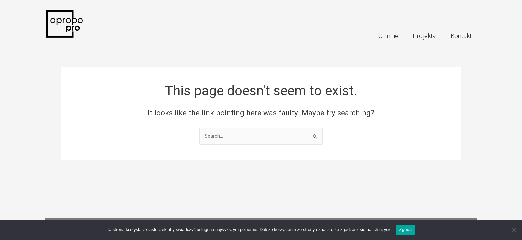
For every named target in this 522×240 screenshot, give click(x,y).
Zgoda (405, 229)
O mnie (388, 36)
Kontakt (461, 36)
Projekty (424, 36)
